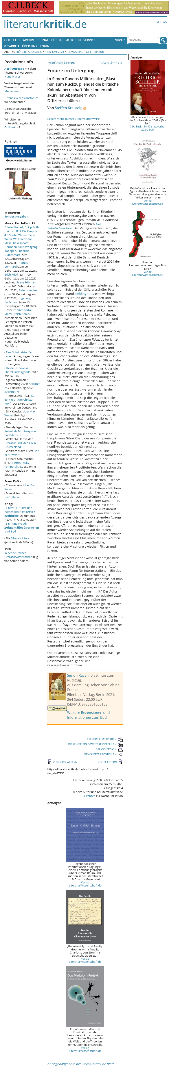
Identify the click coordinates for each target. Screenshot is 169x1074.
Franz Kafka (12, 497)
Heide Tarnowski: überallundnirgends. (17, 370)
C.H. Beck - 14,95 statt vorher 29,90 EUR (147, 128)
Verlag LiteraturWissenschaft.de (85, 883)
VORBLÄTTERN (112, 63)
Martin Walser (18, 235)
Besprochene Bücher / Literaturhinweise (73, 119)
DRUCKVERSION (109, 749)
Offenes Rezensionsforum (21, 98)
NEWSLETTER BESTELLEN (103, 754)
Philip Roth (32, 227)
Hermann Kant (14, 247)
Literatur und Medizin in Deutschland (20, 445)
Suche (120, 40)
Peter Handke (28, 290)
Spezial (43, 40)
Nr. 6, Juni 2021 (54, 51)
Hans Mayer (12, 76)
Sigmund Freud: (21, 527)
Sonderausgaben (16, 216)
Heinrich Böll (12, 231)
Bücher (57, 40)
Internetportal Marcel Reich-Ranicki (17, 312)
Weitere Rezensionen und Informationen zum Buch (88, 715)
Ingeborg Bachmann (17, 300)
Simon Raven (78, 675)
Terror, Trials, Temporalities (16, 465)
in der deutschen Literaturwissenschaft (18, 555)
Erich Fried (11, 274)
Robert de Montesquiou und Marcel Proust (20, 433)
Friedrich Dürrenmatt (16, 253)
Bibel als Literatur (22, 538)
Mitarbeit (11, 46)
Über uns (29, 46)
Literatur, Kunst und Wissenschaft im (19, 512)
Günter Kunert (13, 227)
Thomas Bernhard (16, 265)
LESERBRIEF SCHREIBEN (104, 739)
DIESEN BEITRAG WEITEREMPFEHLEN (95, 744)
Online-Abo (11, 127)
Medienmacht (13, 91)
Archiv (28, 40)
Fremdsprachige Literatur (85, 51)
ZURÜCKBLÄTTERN (61, 63)
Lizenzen (90, 796)
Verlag (161, 22)
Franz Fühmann (27, 282)
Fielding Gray (84, 294)
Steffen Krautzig (68, 107)
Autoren (73, 40)
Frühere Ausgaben (29, 51)
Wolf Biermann (23, 239)
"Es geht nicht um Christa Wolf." (19, 399)
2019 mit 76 (11, 392)
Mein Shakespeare (16, 243)
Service (89, 40)
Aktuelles (12, 40)
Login (45, 46)
